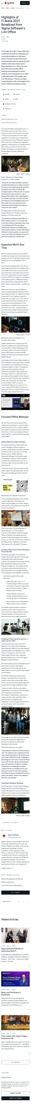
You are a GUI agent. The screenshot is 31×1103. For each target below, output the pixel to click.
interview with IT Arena (8, 340)
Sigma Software (13, 835)
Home (3, 8)
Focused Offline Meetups (9, 122)
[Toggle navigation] (2, 3)
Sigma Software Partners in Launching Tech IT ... (12, 949)
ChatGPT (6, 94)
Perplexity (7, 109)
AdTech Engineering (7, 882)
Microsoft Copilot (9, 104)
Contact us (25, 3)
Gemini (6, 99)
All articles (15, 1062)
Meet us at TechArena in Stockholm (11, 993)
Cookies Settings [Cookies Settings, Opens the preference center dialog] (15, 1093)
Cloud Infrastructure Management (11, 885)
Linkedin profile (7, 868)
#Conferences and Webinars (11, 822)
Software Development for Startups (12, 879)
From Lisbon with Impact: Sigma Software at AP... (14, 1037)
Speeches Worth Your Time (9, 119)
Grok (15, 99)
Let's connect (15, 892)
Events (3, 39)
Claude (16, 94)
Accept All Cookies (15, 1098)
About (8, 8)
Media (13, 8)
